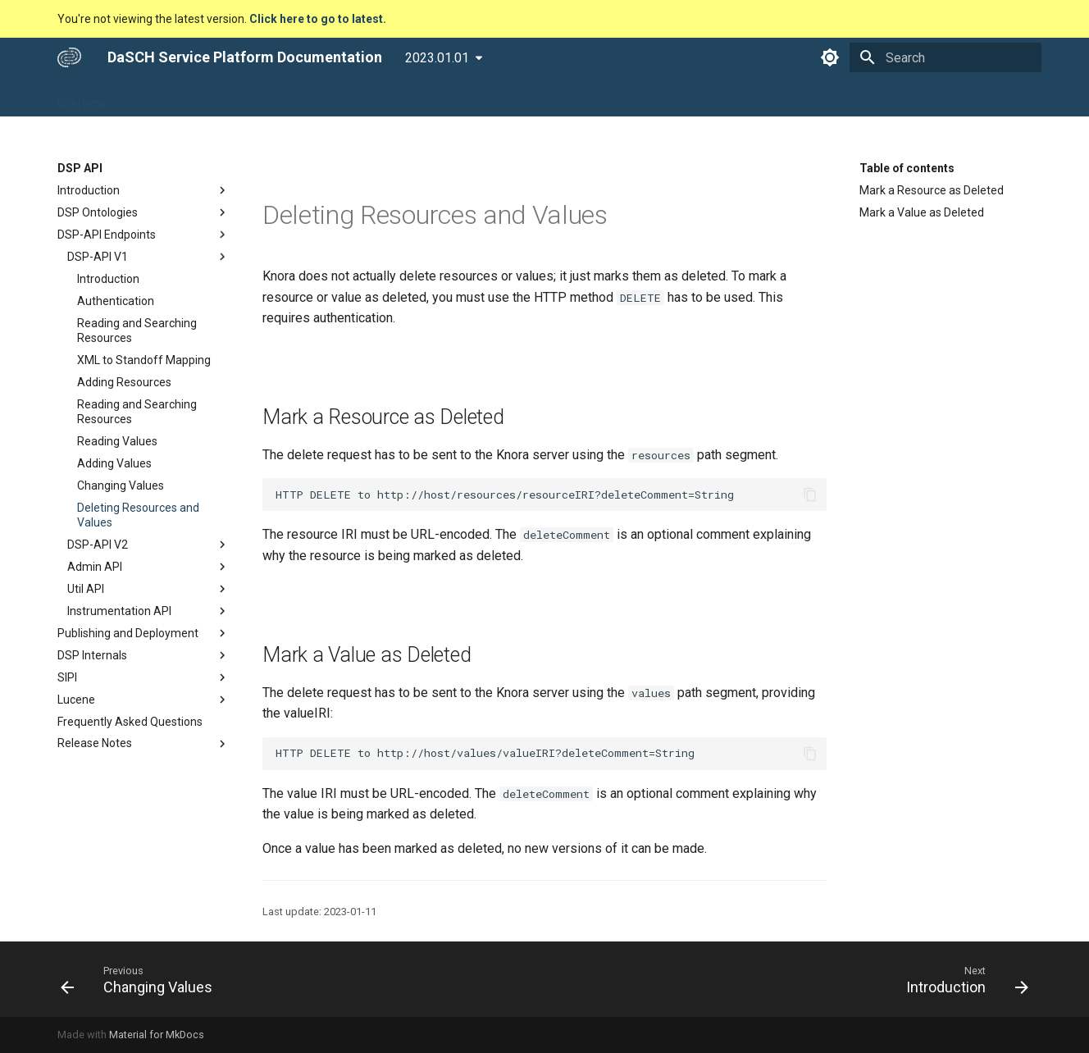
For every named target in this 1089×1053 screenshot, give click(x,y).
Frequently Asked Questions (130, 721)
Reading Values (117, 441)
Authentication (115, 301)
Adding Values (114, 463)
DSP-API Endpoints (143, 234)
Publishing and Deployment (143, 633)
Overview (81, 97)
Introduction (143, 190)
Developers (363, 97)
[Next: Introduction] (962, 979)
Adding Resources (124, 382)
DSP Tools (286, 97)
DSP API (217, 97)
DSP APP (151, 97)
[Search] (945, 57)
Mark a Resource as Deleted (931, 190)
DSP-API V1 (148, 256)
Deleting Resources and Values (138, 515)
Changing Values (120, 485)
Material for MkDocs (156, 1034)
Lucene (143, 699)
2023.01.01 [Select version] (437, 58)
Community (443, 97)
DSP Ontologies (143, 212)
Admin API (148, 566)
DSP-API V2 (148, 544)
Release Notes (143, 743)
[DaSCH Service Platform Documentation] (69, 57)
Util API (148, 588)
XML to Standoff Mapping (144, 360)
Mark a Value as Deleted (921, 212)
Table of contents (907, 168)
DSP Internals (143, 655)
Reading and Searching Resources (137, 330)
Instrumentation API (148, 611)
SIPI (143, 677)
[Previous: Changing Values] (141, 979)
